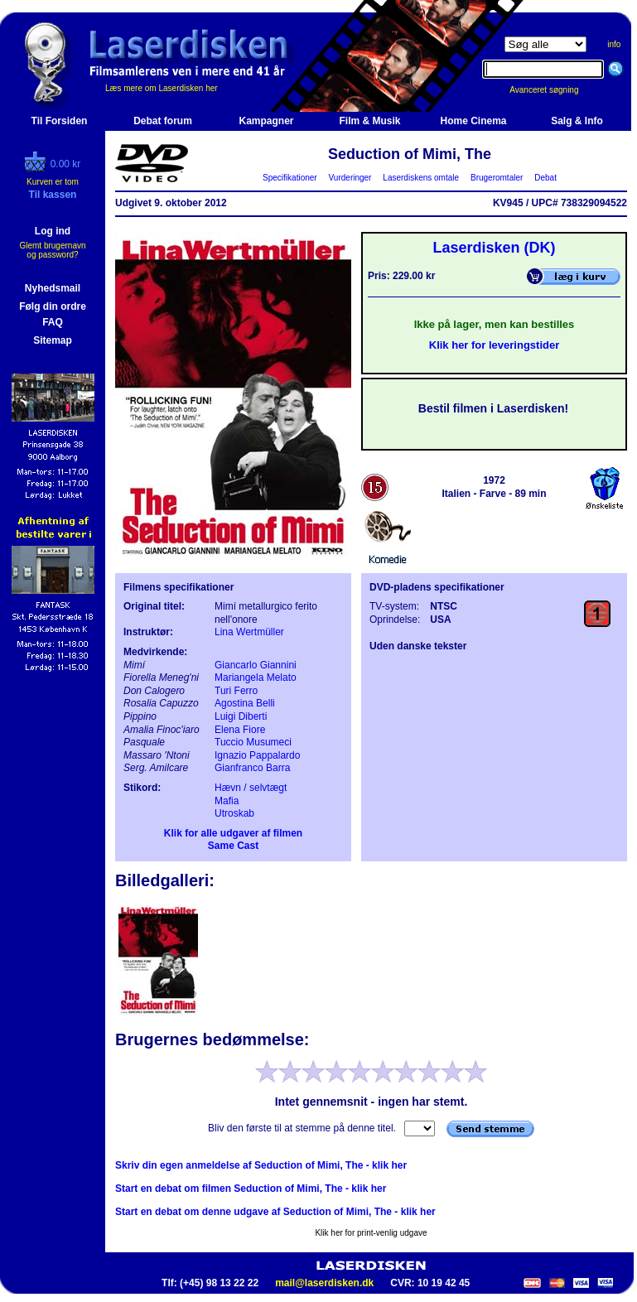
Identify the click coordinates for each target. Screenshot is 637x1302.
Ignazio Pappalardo (257, 755)
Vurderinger (350, 177)
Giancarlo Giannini (256, 665)
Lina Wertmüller (249, 632)
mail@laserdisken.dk (324, 1283)
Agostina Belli (245, 703)
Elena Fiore (240, 729)
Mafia (227, 801)
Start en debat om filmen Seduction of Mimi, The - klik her (250, 1188)
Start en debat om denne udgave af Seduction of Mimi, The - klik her (275, 1212)
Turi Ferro (236, 691)
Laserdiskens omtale (421, 177)
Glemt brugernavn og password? (52, 250)
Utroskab (234, 813)
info (613, 44)
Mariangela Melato (256, 677)
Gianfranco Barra (252, 768)
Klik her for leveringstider (494, 345)
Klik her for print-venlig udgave (371, 1232)
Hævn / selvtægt (251, 787)
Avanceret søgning (552, 89)
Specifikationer (290, 177)
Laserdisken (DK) (493, 247)
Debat (546, 177)
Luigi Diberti (241, 716)
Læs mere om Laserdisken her (161, 88)
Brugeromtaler (496, 177)
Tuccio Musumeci (253, 742)
